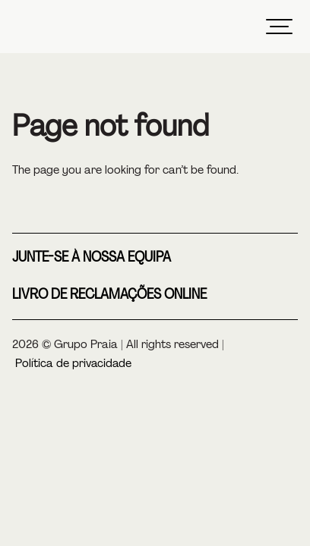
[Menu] (279, 26)
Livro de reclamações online (109, 294)
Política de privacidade (73, 363)
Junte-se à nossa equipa (91, 257)
